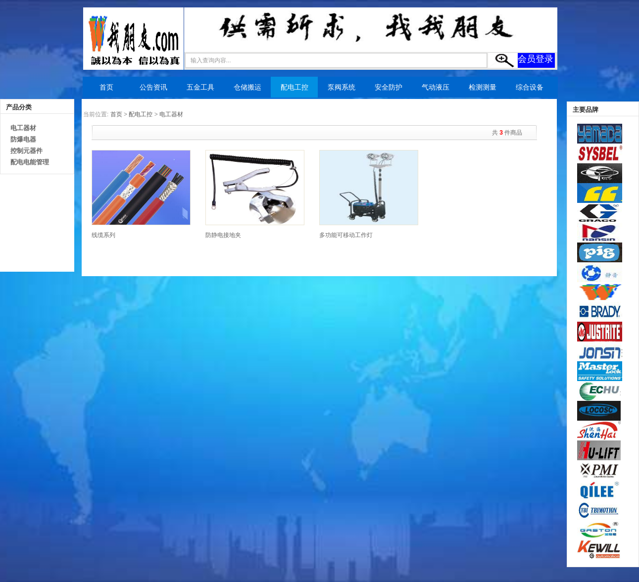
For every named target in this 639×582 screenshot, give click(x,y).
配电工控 (294, 87)
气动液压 (435, 87)
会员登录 (535, 59)
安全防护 (388, 87)
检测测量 (482, 87)
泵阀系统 (341, 87)
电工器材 (23, 128)
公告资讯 (153, 87)
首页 (106, 87)
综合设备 (529, 87)
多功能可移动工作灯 (346, 235)
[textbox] (336, 60)
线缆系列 (103, 235)
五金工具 (200, 87)
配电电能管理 (29, 162)
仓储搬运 (247, 87)
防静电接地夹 (223, 235)
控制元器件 (26, 150)
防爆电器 (23, 139)
